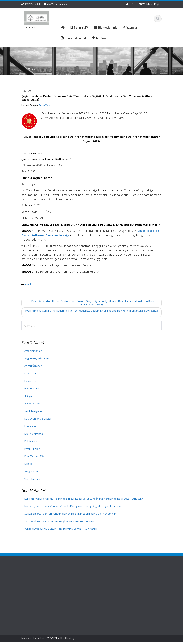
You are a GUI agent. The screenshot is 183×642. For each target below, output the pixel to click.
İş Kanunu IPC (32, 403)
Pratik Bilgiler (32, 449)
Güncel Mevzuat (77, 588)
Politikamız (30, 441)
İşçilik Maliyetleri (33, 411)
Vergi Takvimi (32, 479)
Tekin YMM (45, 105)
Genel (27, 284)
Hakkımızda (31, 381)
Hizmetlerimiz (32, 388)
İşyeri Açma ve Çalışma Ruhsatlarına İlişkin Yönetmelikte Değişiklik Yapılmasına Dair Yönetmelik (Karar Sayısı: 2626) (91, 312)
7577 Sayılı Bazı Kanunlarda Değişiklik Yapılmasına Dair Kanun (60, 521)
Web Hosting (67, 638)
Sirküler (28, 464)
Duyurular (30, 373)
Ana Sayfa (74, 577)
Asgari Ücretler (33, 366)
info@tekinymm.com (58, 4)
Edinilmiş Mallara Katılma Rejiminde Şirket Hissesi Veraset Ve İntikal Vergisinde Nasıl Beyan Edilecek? (83, 498)
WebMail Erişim (150, 4)
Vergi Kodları (31, 471)
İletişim (28, 396)
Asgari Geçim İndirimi (36, 358)
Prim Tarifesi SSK (34, 456)
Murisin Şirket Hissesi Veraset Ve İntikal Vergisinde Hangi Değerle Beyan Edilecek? (72, 506)
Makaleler (30, 426)
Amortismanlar (33, 351)
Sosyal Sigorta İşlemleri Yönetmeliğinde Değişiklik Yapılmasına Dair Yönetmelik (70, 513)
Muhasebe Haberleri (32, 638)
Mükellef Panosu (34, 434)
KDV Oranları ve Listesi (37, 418)
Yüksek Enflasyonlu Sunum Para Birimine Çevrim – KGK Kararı (60, 528)
